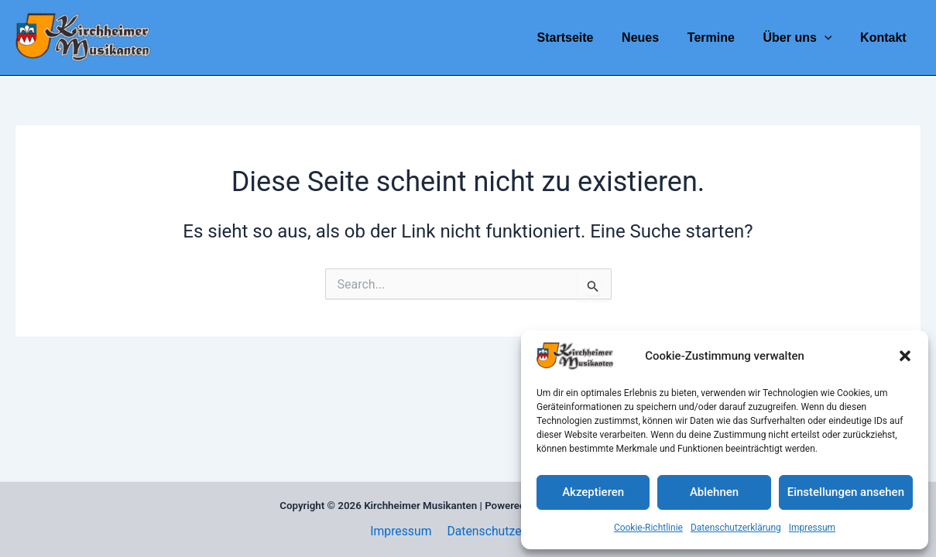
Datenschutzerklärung (736, 527)
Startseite (581, 37)
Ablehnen (714, 492)
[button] (905, 356)
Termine (719, 37)
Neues (652, 37)
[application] (830, 37)
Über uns (803, 37)
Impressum (812, 527)
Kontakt (885, 37)
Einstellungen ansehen (845, 492)
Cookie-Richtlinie (648, 527)
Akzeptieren (593, 492)
